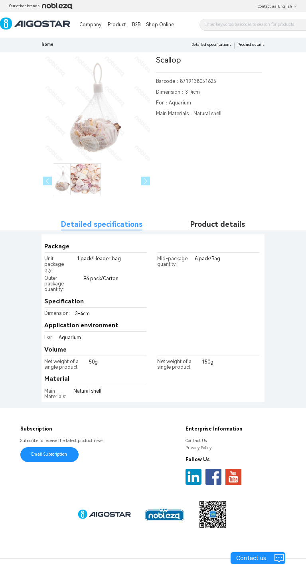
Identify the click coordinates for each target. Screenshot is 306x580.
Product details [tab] (217, 224)
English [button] (287, 6)
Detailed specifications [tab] (101, 224)
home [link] (47, 44)
